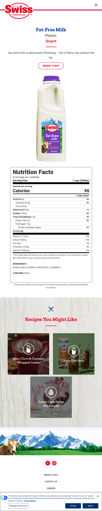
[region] (51, 501)
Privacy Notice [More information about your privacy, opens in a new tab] (30, 501)
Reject (90, 506)
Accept (73, 506)
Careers (51, 488)
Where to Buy (51, 65)
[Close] (98, 496)
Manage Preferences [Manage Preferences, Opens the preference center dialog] (18, 506)
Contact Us (51, 481)
